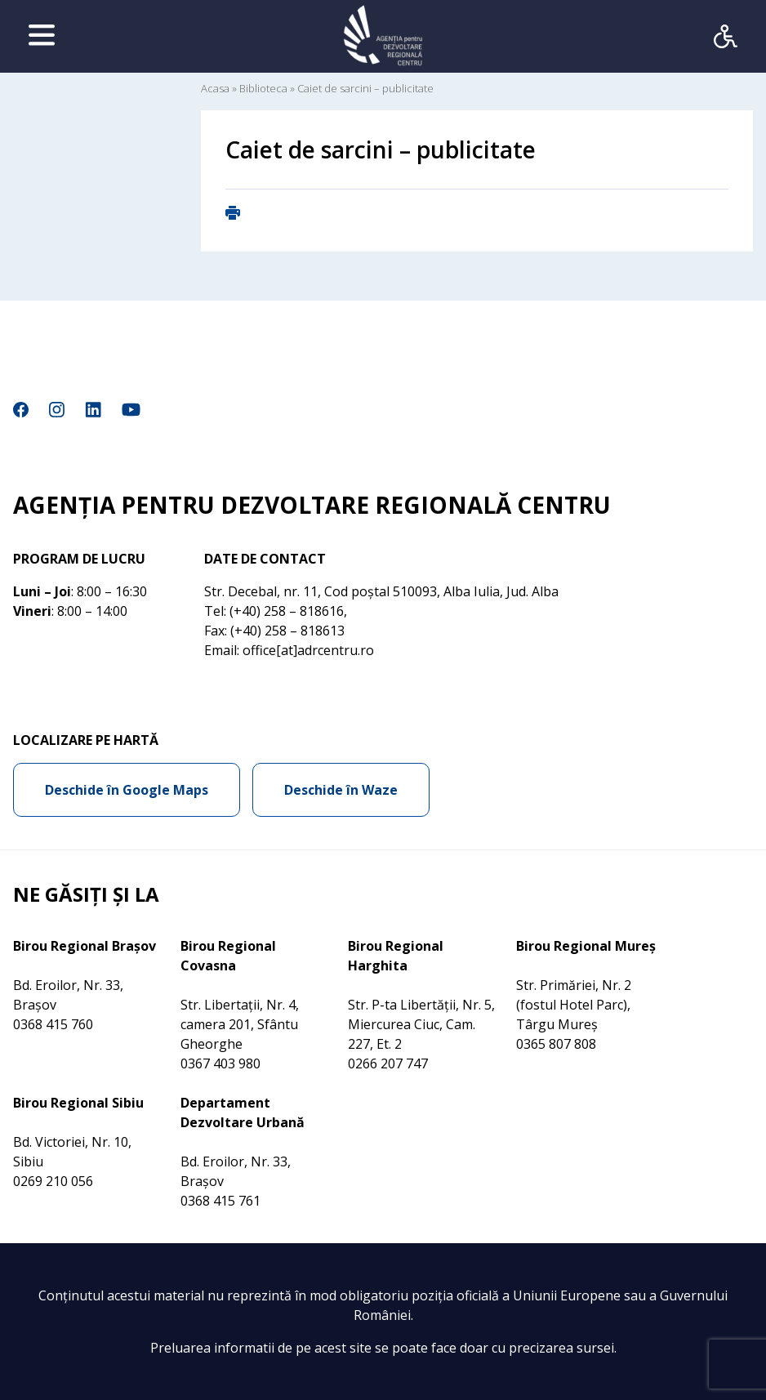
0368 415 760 (53, 1024)
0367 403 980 (220, 1063)
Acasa (215, 88)
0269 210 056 (53, 1181)
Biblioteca (263, 88)
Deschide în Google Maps (126, 790)
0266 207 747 (388, 1063)
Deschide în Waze (341, 790)
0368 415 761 (220, 1201)
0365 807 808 (556, 1044)
